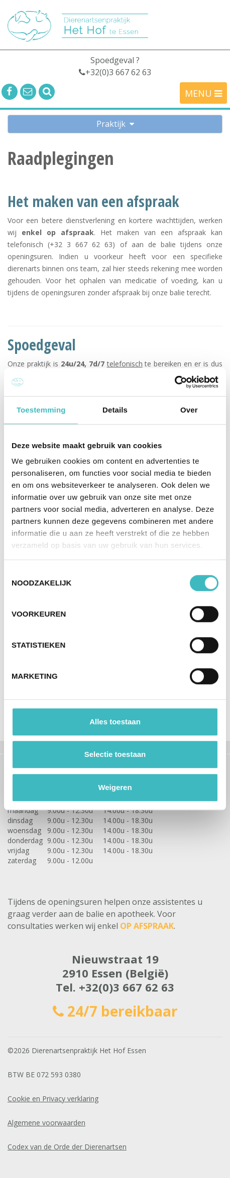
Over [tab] (189, 410)
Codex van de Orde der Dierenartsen (67, 1146)
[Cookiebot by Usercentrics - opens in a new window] (174, 381)
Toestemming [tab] (41, 410)
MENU (203, 93)
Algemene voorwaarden (46, 1122)
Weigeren (115, 787)
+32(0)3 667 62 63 (126, 987)
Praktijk (115, 123)
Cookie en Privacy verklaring (53, 1098)
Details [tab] (115, 410)
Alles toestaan (115, 721)
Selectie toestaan (115, 754)
